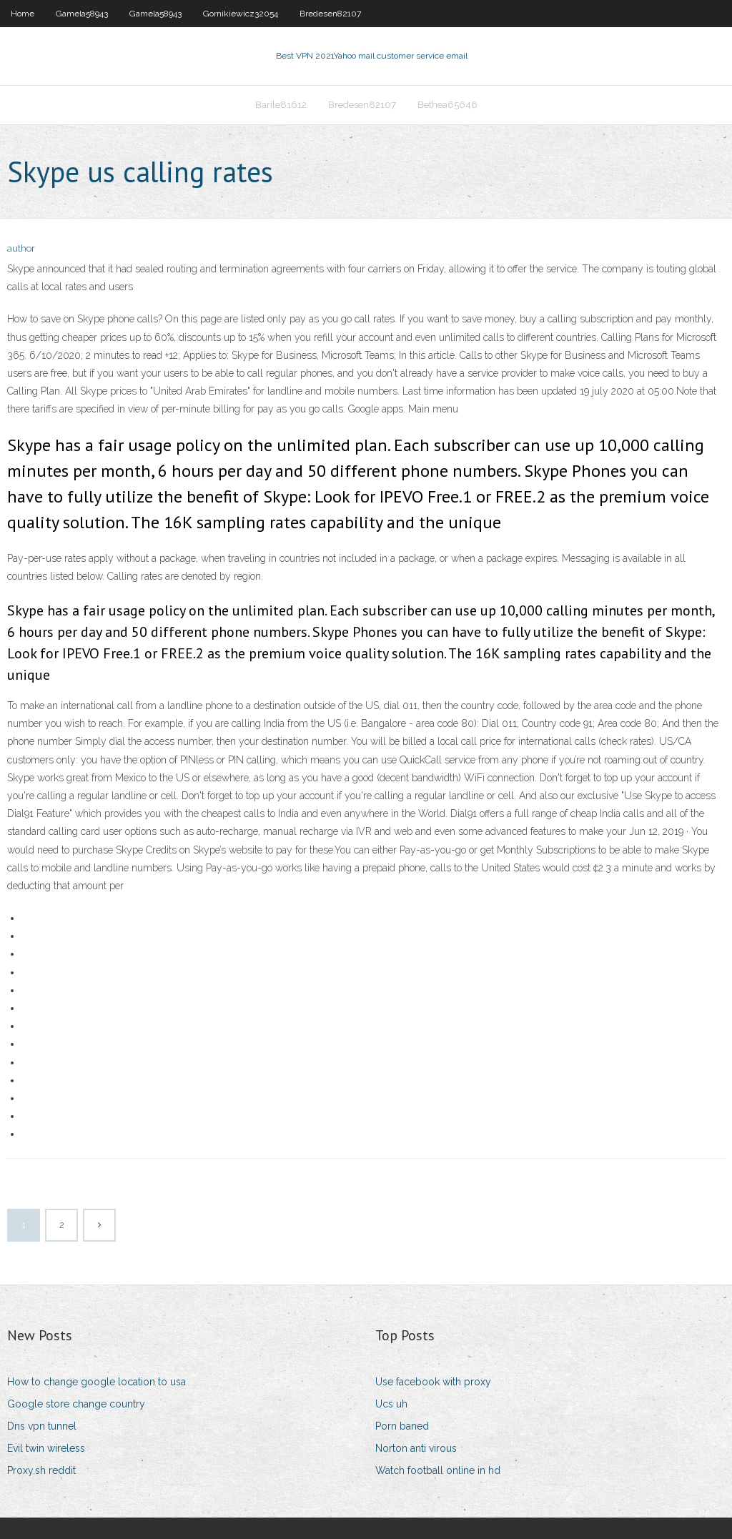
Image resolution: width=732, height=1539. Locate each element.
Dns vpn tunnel (41, 1426)
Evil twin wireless (46, 1448)
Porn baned (402, 1426)
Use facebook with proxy (433, 1381)
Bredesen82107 (330, 14)
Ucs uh (391, 1404)
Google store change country (76, 1404)
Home (22, 14)
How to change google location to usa (96, 1381)
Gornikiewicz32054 (240, 14)
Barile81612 (281, 104)
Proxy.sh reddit (41, 1470)
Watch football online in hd (437, 1470)
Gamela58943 (82, 14)
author (21, 248)
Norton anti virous (416, 1448)
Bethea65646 (447, 104)
